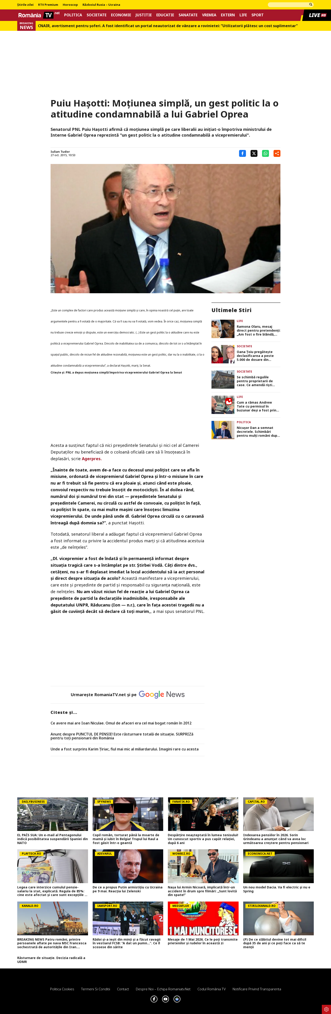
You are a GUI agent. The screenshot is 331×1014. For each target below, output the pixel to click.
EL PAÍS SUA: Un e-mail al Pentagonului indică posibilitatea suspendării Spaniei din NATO (52, 839)
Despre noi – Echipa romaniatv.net (163, 989)
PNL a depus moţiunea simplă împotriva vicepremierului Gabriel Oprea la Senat (124, 372)
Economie (121, 15)
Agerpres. (92, 458)
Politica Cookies (62, 989)
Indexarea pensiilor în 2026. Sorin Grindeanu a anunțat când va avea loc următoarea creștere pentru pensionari (275, 839)
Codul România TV (211, 989)
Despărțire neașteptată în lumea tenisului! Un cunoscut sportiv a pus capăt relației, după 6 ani (203, 839)
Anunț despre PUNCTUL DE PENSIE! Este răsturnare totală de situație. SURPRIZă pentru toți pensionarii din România (122, 736)
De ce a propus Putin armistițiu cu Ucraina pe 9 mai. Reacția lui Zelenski (128, 889)
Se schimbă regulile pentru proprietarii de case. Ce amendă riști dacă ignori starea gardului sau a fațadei (255, 381)
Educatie (165, 15)
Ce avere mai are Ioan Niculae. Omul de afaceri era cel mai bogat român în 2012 (121, 723)
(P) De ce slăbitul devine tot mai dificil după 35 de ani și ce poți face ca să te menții (274, 943)
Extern (228, 15)
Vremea (209, 15)
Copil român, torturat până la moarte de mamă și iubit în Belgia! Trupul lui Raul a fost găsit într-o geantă (126, 839)
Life (243, 15)
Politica (73, 15)
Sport (257, 15)
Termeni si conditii (95, 989)
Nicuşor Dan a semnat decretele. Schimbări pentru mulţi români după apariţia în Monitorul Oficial (258, 431)
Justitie (144, 15)
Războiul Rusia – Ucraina (101, 5)
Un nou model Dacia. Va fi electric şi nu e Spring (276, 889)
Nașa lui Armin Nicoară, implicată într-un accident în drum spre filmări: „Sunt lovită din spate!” (202, 891)
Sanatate (188, 15)
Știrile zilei (25, 5)
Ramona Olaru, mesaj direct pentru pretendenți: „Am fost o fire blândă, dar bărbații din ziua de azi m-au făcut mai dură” (258, 330)
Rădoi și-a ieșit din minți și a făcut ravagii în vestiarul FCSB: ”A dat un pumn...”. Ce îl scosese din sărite (126, 943)
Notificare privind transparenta (257, 989)
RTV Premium (48, 5)
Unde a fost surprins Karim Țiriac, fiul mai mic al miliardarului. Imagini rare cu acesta (125, 749)
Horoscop (70, 5)
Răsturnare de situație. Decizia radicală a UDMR (51, 960)
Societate (96, 15)
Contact (123, 989)
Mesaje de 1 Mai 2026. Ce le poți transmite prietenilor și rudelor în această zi (203, 941)
